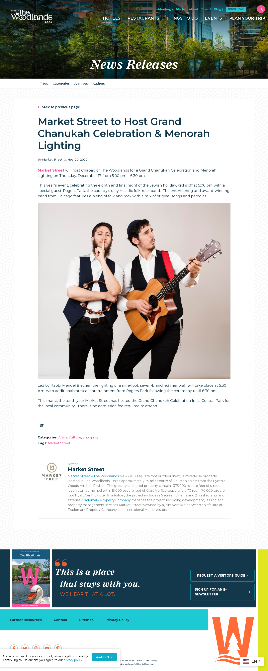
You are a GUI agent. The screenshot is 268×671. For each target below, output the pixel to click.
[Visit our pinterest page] (58, 648)
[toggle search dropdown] (261, 9)
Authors (99, 83)
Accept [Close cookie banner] (104, 657)
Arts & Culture (69, 437)
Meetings (165, 9)
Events (213, 18)
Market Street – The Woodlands (93, 476)
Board (206, 9)
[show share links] (43, 425)
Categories (61, 83)
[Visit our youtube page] (47, 648)
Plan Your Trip (247, 18)
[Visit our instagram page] (36, 648)
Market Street (52, 159)
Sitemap (86, 620)
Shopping (90, 437)
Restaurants (143, 18)
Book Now (236, 9)
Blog (217, 9)
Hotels (111, 18)
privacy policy (73, 660)
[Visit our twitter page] (25, 648)
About (193, 9)
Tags (44, 83)
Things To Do (182, 18)
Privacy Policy (118, 620)
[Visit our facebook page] (14, 648)
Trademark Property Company (106, 500)
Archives (81, 83)
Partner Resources (26, 620)
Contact (60, 620)
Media (181, 9)
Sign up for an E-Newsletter (222, 592)
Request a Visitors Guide (222, 575)
